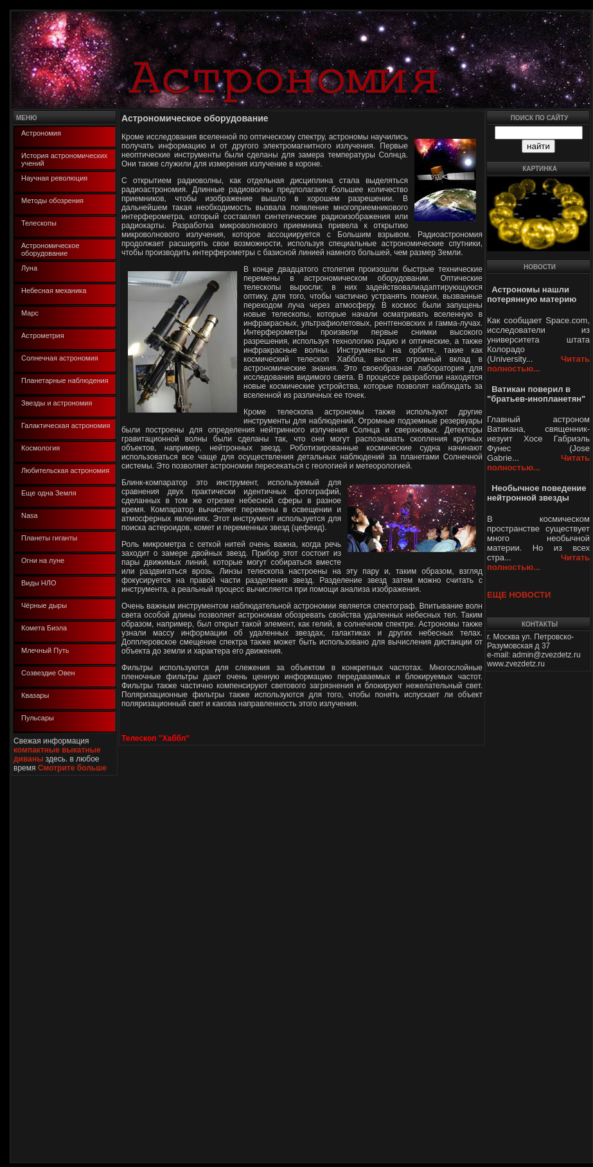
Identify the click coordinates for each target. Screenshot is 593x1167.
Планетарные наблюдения (65, 380)
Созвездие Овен (48, 673)
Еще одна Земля (48, 493)
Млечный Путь (45, 650)
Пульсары (37, 718)
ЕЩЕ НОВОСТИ (519, 595)
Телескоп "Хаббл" (155, 738)
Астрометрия (42, 335)
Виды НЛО (39, 583)
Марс (30, 313)
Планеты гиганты (49, 538)
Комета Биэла (44, 628)
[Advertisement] (50, 968)
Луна (29, 268)
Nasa (29, 515)
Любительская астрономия (65, 470)
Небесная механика (53, 290)
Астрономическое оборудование (50, 249)
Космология (40, 448)
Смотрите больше (72, 767)
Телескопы (39, 223)
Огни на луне (42, 560)
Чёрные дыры (44, 605)
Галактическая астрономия (65, 425)
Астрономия (41, 133)
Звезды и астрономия (56, 403)
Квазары (35, 695)
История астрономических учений (64, 159)
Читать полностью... (538, 363)
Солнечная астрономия (59, 358)
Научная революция (54, 178)
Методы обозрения (52, 200)
